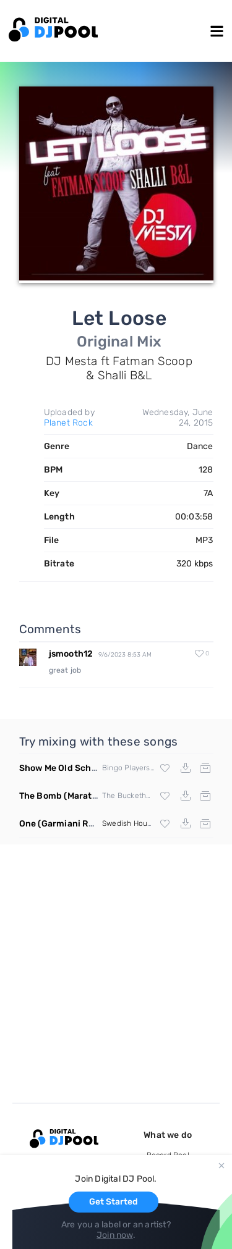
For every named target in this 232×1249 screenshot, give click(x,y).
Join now (115, 1235)
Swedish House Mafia (139, 823)
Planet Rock (68, 423)
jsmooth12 (71, 654)
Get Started (113, 1201)
